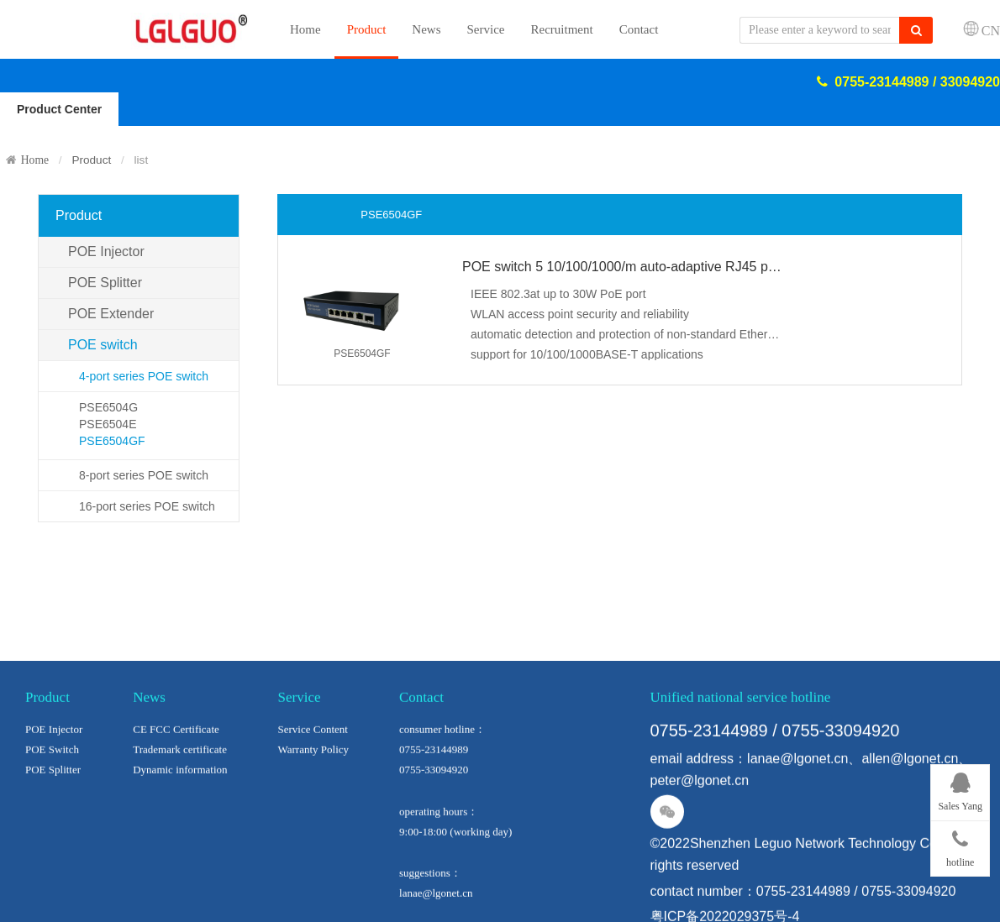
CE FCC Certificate (176, 790)
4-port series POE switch (143, 376)
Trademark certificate (180, 810)
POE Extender (111, 313)
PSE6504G (108, 407)
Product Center (59, 109)
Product (367, 29)
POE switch (103, 345)
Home (305, 29)
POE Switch (52, 810)
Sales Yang (960, 789)
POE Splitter (105, 282)
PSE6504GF (112, 441)
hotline (960, 845)
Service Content (313, 790)
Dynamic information (180, 831)
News (426, 29)
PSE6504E (108, 424)
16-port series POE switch (147, 506)
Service (486, 29)
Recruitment (562, 29)
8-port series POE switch (143, 475)
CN (991, 30)
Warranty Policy (314, 810)
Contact (639, 29)
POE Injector (106, 251)
